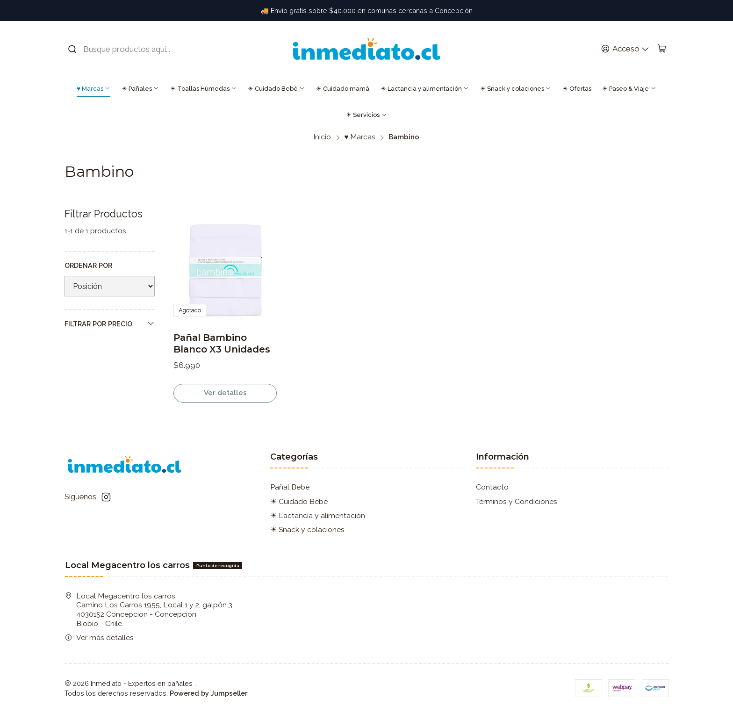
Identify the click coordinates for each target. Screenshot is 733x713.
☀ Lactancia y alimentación (425, 88)
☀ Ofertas (576, 88)
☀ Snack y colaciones (515, 88)
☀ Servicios (366, 114)
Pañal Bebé (289, 487)
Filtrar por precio (110, 323)
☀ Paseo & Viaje (629, 88)
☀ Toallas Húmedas (203, 88)
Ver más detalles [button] (99, 637)
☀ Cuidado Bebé (276, 88)
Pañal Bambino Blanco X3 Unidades (221, 343)
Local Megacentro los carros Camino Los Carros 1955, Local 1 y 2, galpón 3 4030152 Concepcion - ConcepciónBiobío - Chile (148, 609)
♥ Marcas (93, 88)
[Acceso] (625, 49)
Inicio (322, 137)
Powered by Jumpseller (208, 693)
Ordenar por (88, 265)
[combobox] (126, 49)
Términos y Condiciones (516, 501)
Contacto (492, 487)
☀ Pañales (140, 88)
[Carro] (661, 49)
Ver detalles (225, 393)
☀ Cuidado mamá (342, 88)
